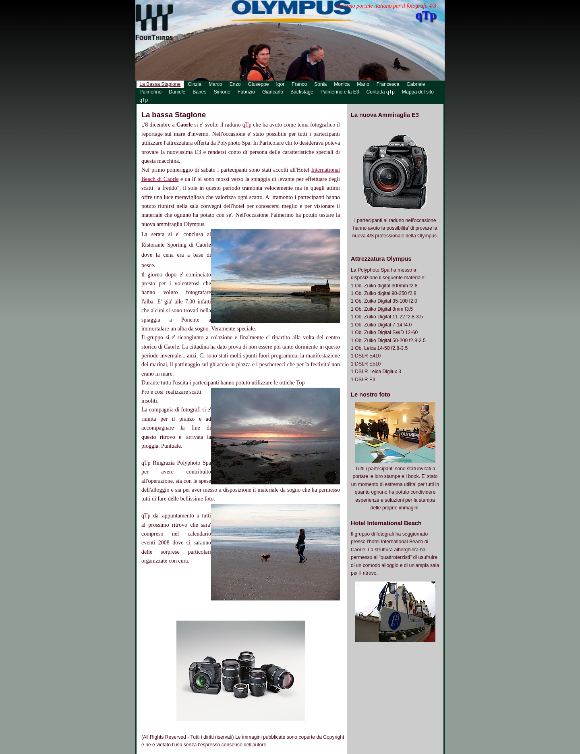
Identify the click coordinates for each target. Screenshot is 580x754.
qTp (247, 125)
